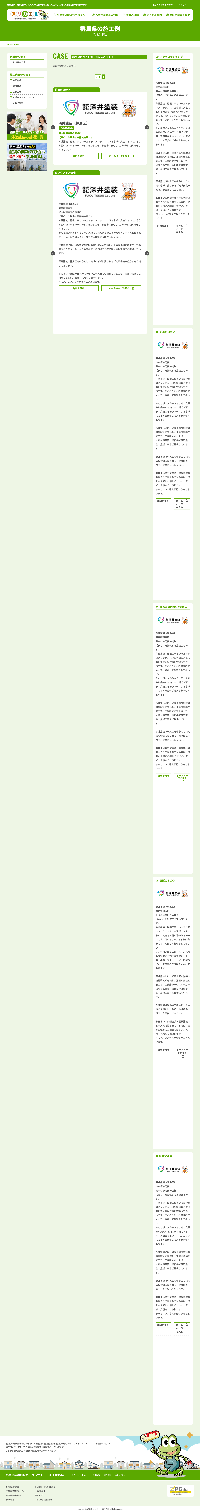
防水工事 (17, 91)
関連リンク (39, 1495)
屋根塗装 (17, 85)
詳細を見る (78, 156)
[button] (53, 127)
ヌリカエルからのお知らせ (45, 1487)
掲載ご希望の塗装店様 (163, 5)
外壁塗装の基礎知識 (106, 15)
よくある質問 (154, 15)
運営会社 (107, 1475)
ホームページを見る (121, 156)
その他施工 (18, 102)
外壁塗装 (17, 80)
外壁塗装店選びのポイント (72, 15)
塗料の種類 (132, 15)
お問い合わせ (185, 5)
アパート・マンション (23, 97)
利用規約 (96, 1475)
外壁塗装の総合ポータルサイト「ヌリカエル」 (36, 1475)
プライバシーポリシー (80, 1475)
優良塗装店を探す (179, 15)
